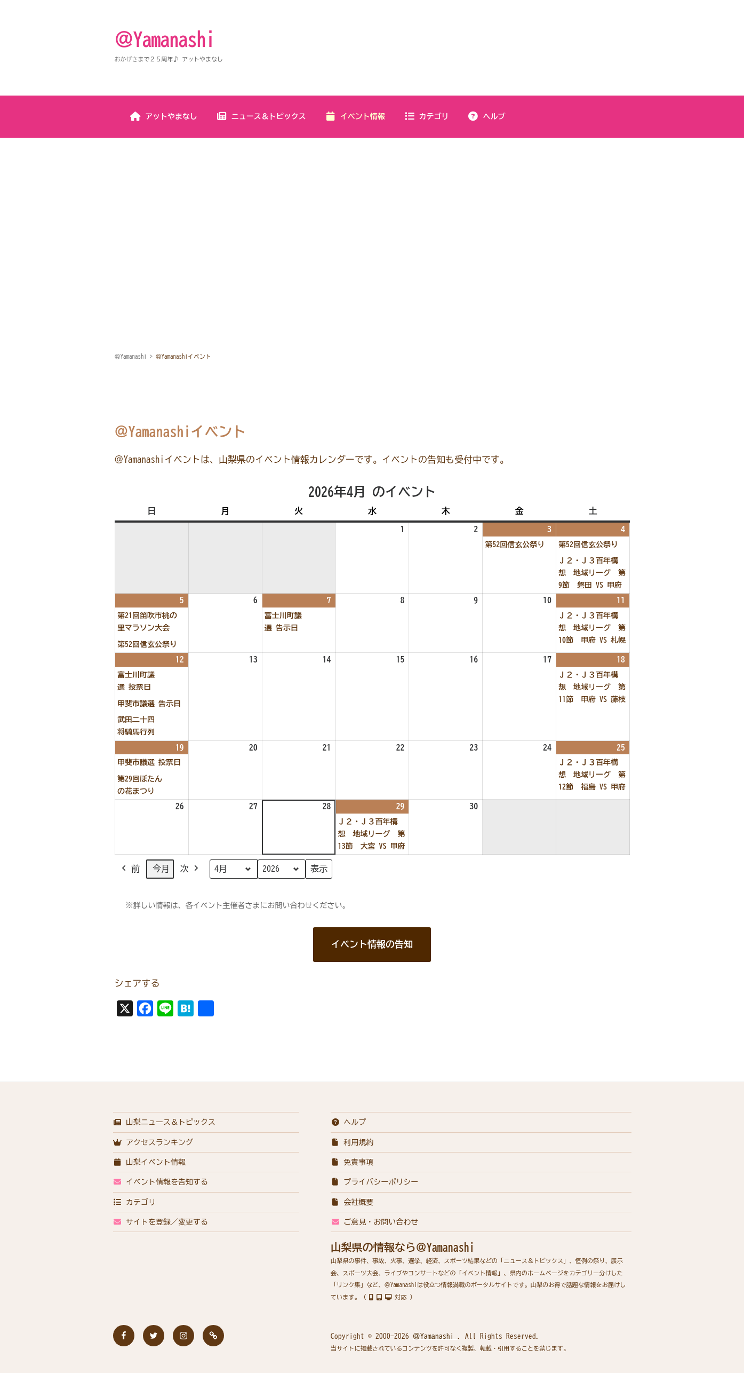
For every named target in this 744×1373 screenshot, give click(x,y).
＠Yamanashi (165, 39)
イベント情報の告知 (372, 944)
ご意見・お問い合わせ (375, 1222)
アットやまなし (163, 116)
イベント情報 (355, 116)
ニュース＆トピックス (261, 116)
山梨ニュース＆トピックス (164, 1122)
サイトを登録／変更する (161, 1222)
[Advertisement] (372, 218)
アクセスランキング (153, 1142)
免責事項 (352, 1162)
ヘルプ (487, 116)
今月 (161, 869)
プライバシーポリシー (375, 1182)
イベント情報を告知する (161, 1182)
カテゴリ (426, 116)
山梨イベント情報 (149, 1162)
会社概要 (352, 1202)
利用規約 (352, 1142)
